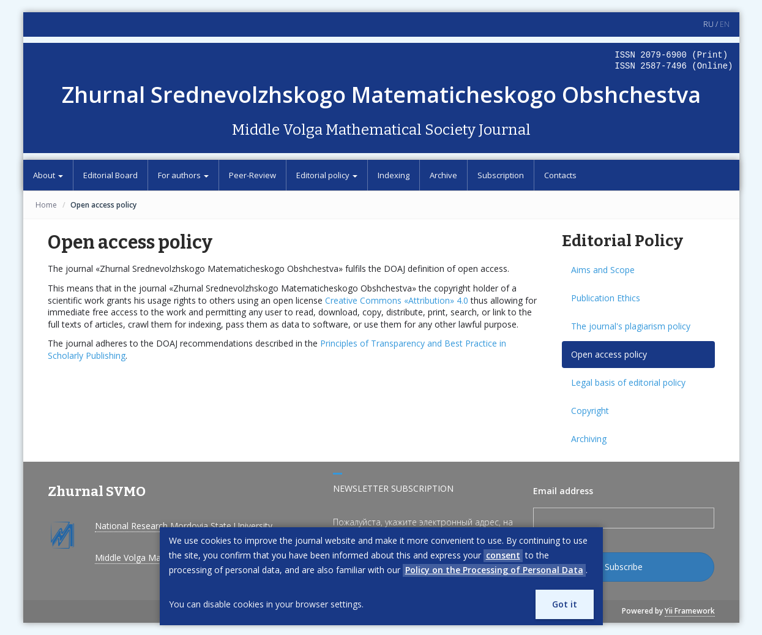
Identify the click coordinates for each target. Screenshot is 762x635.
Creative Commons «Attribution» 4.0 (396, 300)
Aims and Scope (603, 270)
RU (708, 24)
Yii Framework (690, 611)
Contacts (560, 175)
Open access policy (609, 354)
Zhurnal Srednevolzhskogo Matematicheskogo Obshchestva (381, 95)
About (48, 175)
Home (46, 205)
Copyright (590, 410)
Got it (564, 604)
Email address (563, 491)
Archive (443, 175)
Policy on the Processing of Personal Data (494, 570)
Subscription (500, 175)
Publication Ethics (605, 298)
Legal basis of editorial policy (628, 382)
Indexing (393, 175)
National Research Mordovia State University (183, 526)
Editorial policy (326, 175)
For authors (183, 175)
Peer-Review (252, 175)
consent (503, 555)
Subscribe (624, 567)
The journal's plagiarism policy (630, 326)
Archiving (589, 439)
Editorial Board (110, 175)
